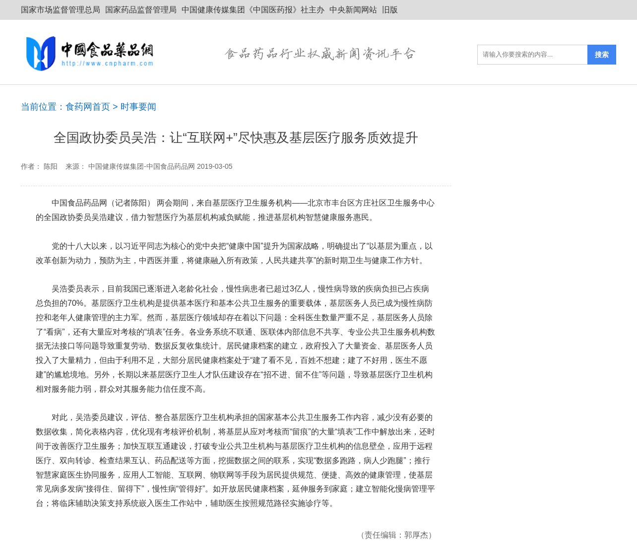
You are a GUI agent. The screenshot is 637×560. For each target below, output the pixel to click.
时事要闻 (138, 107)
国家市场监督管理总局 (60, 9)
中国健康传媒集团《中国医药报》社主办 (253, 9)
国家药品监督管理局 (141, 9)
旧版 (390, 9)
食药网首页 (87, 107)
